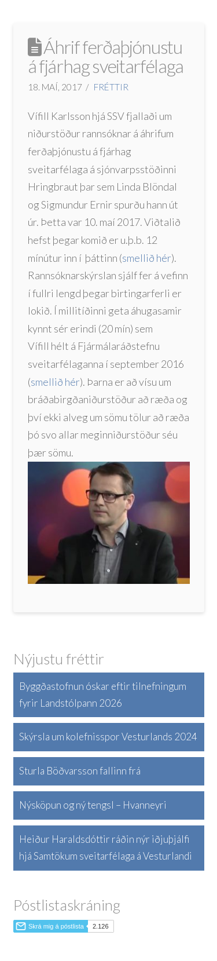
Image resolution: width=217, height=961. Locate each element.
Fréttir (111, 87)
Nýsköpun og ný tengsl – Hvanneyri (93, 805)
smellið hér (146, 257)
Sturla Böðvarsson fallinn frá (80, 771)
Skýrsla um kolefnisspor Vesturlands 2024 (108, 736)
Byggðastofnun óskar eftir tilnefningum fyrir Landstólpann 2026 (102, 694)
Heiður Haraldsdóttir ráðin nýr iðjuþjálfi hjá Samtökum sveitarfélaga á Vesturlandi (105, 847)
